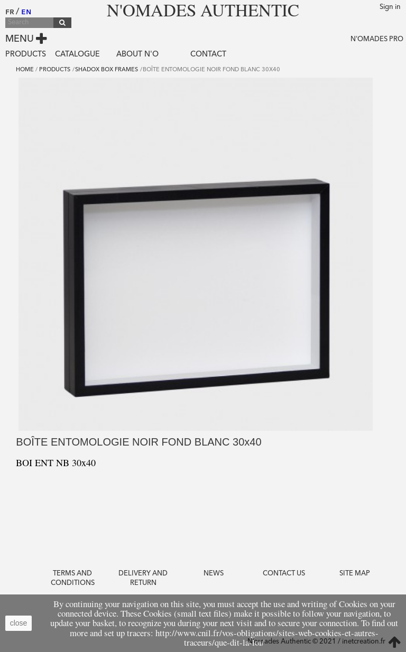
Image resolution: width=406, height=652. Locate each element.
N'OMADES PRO (376, 39)
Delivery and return (143, 578)
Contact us (284, 573)
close (18, 623)
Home (25, 70)
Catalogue (77, 54)
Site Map (354, 573)
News (214, 573)
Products (25, 54)
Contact (208, 54)
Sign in (390, 7)
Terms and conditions (73, 578)
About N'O (137, 54)
